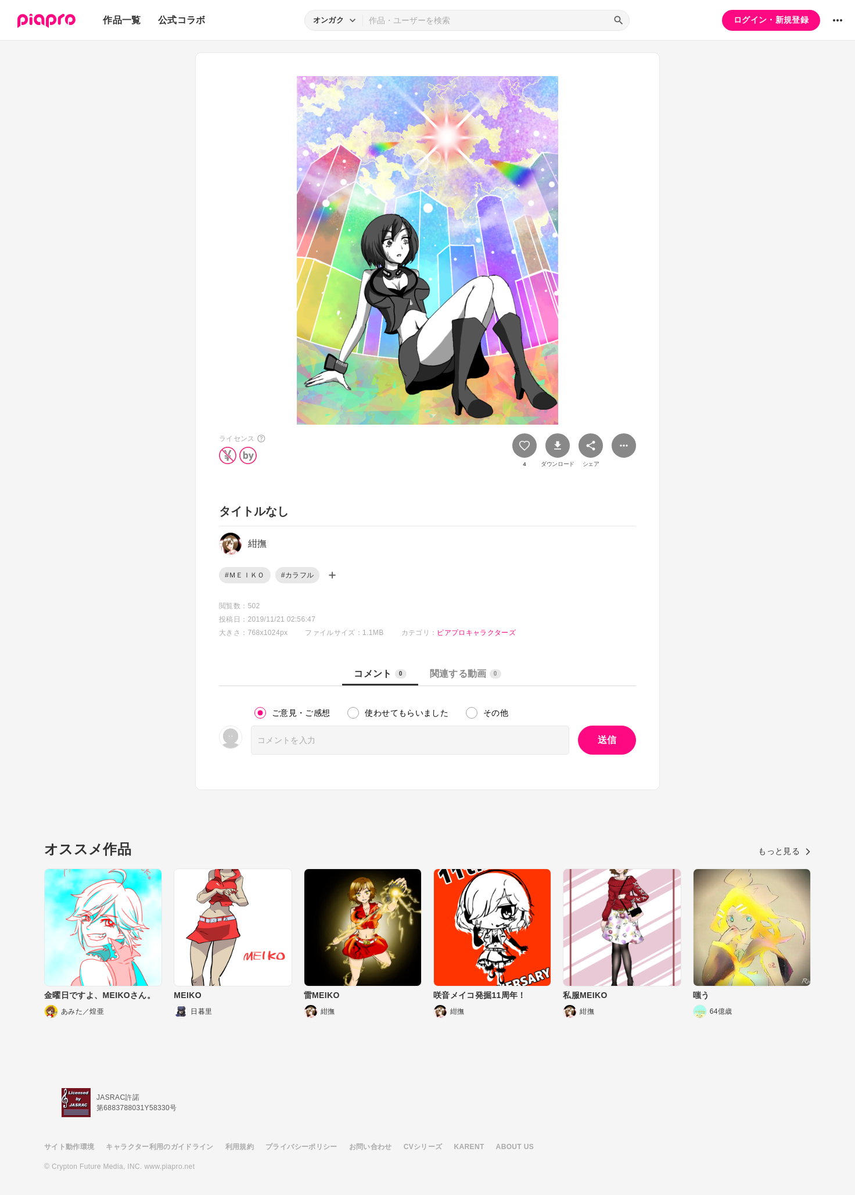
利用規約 (239, 1147)
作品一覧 (122, 20)
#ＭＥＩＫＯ (245, 575)
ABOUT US (515, 1147)
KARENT (469, 1147)
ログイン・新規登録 (771, 19)
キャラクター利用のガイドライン (159, 1147)
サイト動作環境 (69, 1147)
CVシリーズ (423, 1147)
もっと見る (784, 851)
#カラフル (297, 575)
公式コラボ (182, 20)
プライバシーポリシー (301, 1147)
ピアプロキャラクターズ (476, 633)
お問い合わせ (370, 1147)
